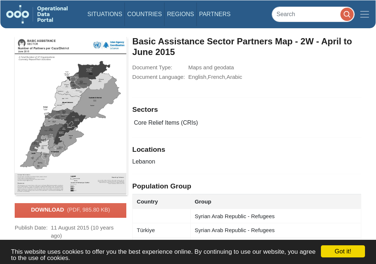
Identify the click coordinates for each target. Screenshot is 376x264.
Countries (144, 14)
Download (70, 210)
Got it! (343, 251)
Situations (104, 14)
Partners (215, 14)
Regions (180, 14)
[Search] (313, 14)
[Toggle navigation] (365, 14)
